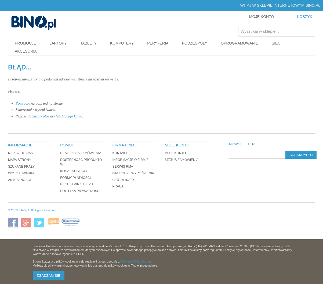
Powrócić (23, 103)
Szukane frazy (21, 166)
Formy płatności (75, 178)
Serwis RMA (122, 166)
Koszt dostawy (74, 171)
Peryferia (157, 43)
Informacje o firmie (130, 160)
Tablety (88, 43)
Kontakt (120, 153)
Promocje (25, 43)
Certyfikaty (123, 180)
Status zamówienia (181, 160)
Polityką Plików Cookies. (137, 261)
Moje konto (175, 153)
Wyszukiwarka (21, 173)
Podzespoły (194, 43)
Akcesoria (26, 51)
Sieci (277, 43)
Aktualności (19, 180)
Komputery (122, 43)
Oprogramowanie (239, 43)
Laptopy (58, 43)
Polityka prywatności (80, 191)
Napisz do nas (20, 153)
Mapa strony (19, 160)
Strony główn (42, 116)
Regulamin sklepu (76, 184)
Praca (118, 186)
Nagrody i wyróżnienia (133, 173)
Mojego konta (71, 116)
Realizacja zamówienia (80, 153)
